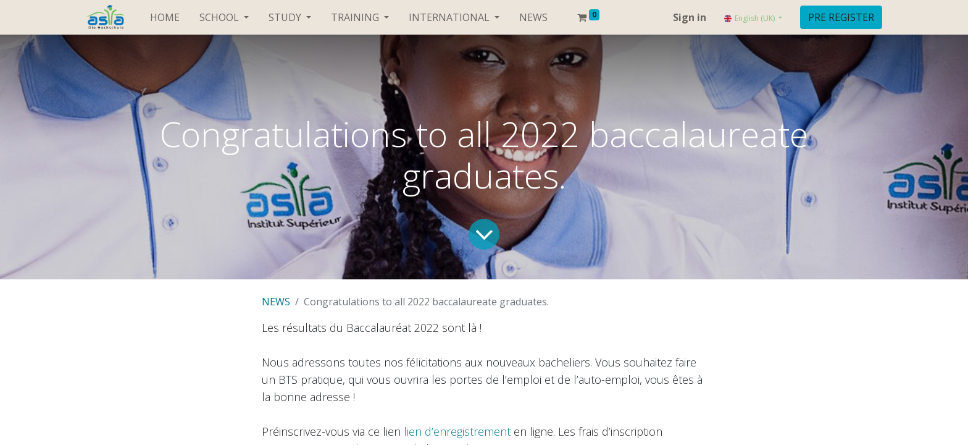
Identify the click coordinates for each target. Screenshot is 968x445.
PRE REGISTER (841, 17)
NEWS (276, 301)
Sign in (689, 17)
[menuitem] (165, 17)
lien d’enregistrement (457, 431)
